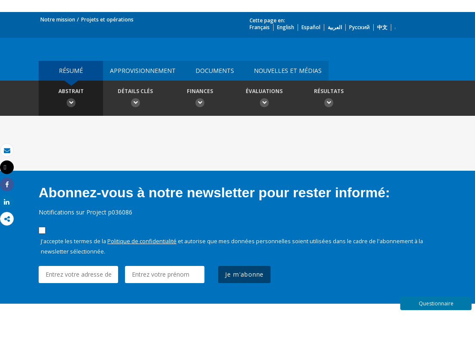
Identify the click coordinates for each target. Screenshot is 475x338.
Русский (359, 27)
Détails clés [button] (135, 99)
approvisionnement (143, 70)
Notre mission (57, 19)
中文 (382, 27)
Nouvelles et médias (288, 70)
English (285, 27)
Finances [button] (199, 99)
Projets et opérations (107, 19)
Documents (214, 70)
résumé (71, 70)
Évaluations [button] (264, 99)
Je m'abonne (244, 274)
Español (310, 27)
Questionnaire (436, 303)
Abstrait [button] (71, 99)
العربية (335, 27)
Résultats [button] (328, 99)
